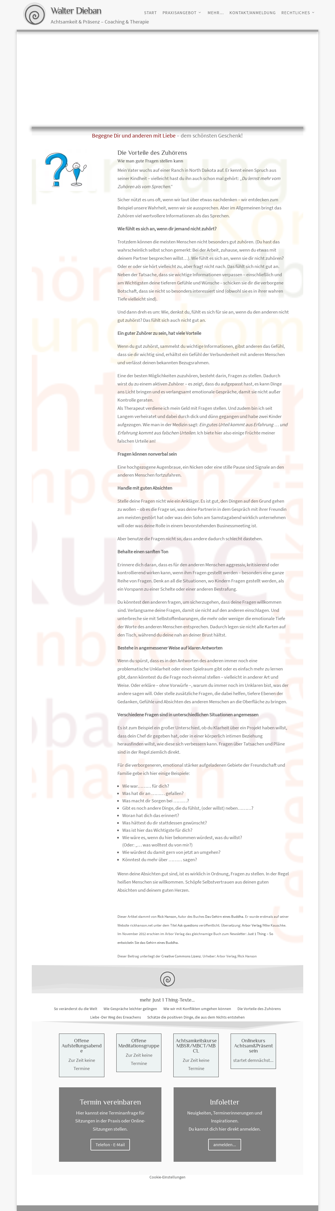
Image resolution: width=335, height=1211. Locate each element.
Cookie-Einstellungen (167, 1177)
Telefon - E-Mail (110, 1144)
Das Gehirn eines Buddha (224, 916)
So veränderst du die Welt (75, 1009)
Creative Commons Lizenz (181, 956)
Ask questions (188, 925)
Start (150, 12)
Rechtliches (295, 12)
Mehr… (216, 12)
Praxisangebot (180, 12)
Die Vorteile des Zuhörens (259, 1009)
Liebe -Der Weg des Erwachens (115, 1017)
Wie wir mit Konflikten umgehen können (197, 1009)
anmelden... (224, 1144)
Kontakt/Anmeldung (252, 12)
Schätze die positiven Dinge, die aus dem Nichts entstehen (196, 1017)
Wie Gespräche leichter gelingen (130, 1009)
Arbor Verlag (252, 925)
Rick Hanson (166, 916)
